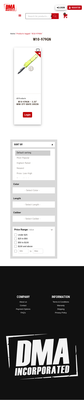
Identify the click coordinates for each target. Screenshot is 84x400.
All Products (21, 98)
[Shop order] (34, 163)
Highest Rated (32, 163)
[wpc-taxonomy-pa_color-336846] (34, 190)
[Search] (55, 16)
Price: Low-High (32, 173)
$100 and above (23, 246)
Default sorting (32, 153)
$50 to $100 (21, 242)
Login (61, 7)
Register (74, 7)
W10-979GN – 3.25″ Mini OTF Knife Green (27, 103)
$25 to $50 (21, 238)
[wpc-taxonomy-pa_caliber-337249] (34, 219)
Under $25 (20, 235)
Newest (32, 168)
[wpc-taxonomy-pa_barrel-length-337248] (34, 204)
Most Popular (32, 158)
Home (12, 33)
